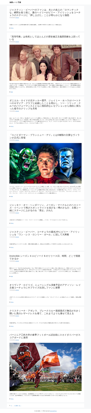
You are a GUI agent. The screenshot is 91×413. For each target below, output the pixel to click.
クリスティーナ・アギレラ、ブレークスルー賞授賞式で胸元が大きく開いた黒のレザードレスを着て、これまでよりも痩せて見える (45, 312)
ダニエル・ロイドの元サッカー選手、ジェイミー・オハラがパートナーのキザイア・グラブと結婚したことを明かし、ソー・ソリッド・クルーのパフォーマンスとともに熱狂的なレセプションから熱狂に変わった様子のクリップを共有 (45, 104)
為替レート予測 (15, 2)
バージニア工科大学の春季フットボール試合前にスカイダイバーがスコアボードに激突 (45, 336)
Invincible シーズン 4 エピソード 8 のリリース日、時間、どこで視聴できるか (44, 257)
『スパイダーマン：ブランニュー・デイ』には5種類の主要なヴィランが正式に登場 (44, 136)
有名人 (12, 28)
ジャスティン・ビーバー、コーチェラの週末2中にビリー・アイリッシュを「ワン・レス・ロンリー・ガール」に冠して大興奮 (44, 233)
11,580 (16, 405)
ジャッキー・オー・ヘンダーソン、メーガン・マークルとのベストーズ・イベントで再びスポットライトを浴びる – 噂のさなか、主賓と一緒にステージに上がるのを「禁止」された (45, 207)
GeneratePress (53, 411)
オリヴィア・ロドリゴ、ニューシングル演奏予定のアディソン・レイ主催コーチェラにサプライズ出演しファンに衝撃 (45, 286)
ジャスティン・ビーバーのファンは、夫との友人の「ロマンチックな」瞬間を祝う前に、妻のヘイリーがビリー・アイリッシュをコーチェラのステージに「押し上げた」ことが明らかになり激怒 (45, 12)
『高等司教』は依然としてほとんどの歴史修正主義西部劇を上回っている (44, 38)
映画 (12, 92)
